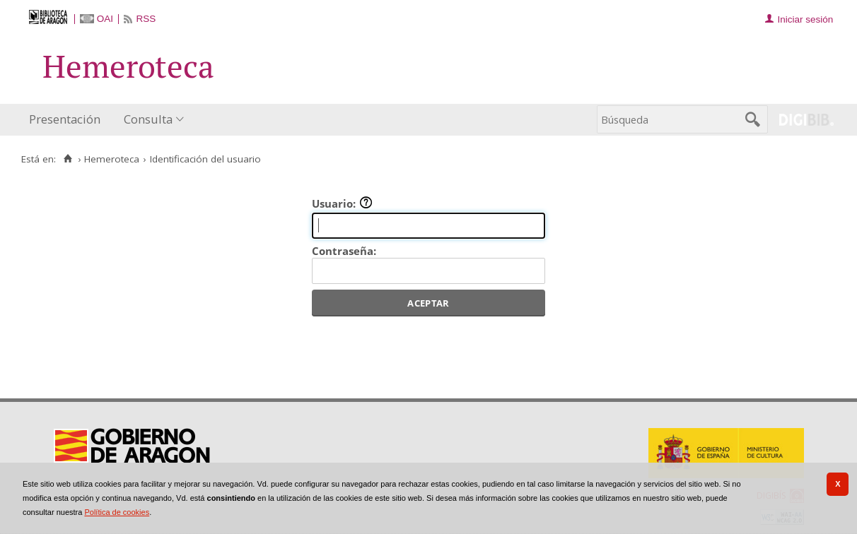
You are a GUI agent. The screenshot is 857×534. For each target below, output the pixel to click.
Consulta (148, 119)
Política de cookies (116, 512)
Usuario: (342, 203)
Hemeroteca (111, 159)
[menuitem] (67, 120)
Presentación (64, 119)
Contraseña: (344, 251)
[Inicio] (68, 159)
